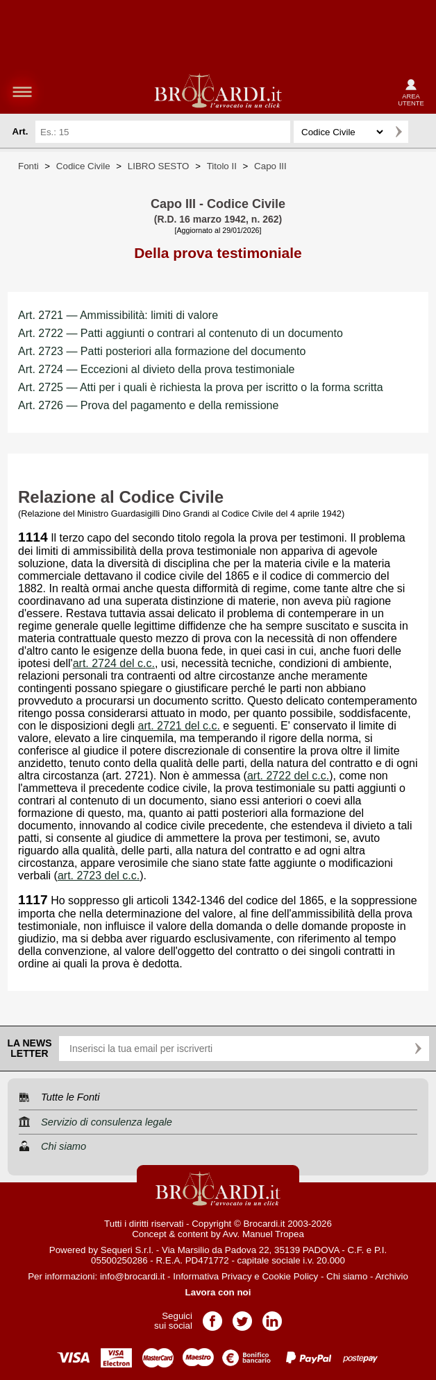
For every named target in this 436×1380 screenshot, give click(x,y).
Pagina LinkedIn (272, 1316)
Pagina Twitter (242, 1316)
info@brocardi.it (132, 1276)
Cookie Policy (290, 1276)
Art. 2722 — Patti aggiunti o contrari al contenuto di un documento (180, 333)
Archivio (391, 1276)
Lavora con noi (218, 1292)
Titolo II (222, 166)
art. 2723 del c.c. (99, 875)
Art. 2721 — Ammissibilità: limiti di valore (118, 315)
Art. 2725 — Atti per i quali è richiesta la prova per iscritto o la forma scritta (200, 387)
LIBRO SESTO (159, 166)
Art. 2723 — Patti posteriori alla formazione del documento (161, 351)
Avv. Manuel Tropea (263, 1234)
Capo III (270, 166)
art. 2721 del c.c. (179, 726)
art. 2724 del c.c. (114, 663)
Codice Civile (83, 166)
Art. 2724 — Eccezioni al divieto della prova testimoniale (156, 369)
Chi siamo (346, 1276)
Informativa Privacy (212, 1276)
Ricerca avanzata (421, 132)
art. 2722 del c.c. (288, 776)
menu (22, 91)
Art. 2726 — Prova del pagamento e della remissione (148, 405)
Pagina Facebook (212, 1316)
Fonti (28, 166)
